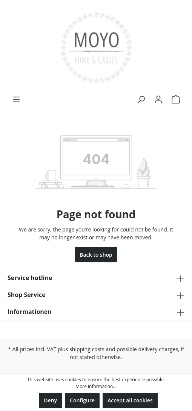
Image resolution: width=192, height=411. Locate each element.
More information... (95, 386)
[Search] (141, 99)
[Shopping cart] (175, 99)
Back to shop (96, 254)
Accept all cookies (130, 400)
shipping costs (86, 349)
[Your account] (158, 99)
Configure (82, 400)
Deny (50, 400)
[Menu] (16, 99)
